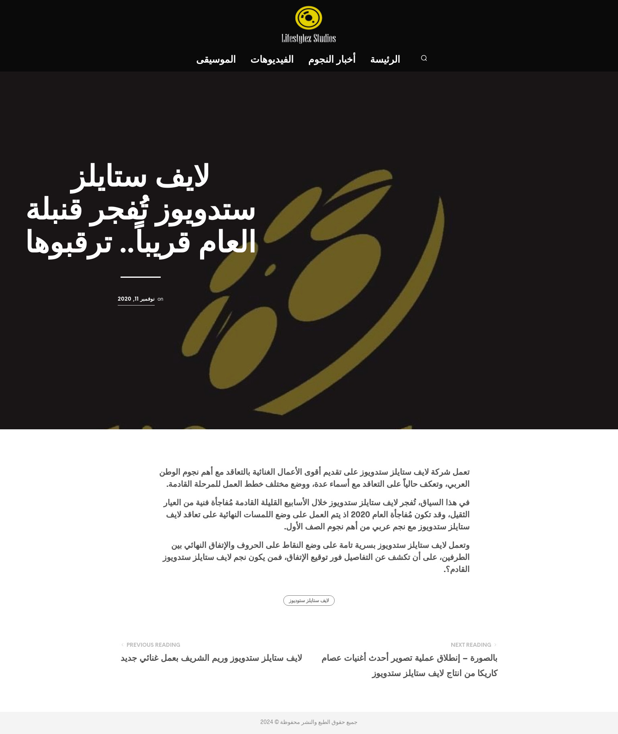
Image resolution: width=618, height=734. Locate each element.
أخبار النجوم (332, 60)
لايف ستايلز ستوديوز (309, 600)
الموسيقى (216, 60)
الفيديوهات (272, 60)
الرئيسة (385, 60)
